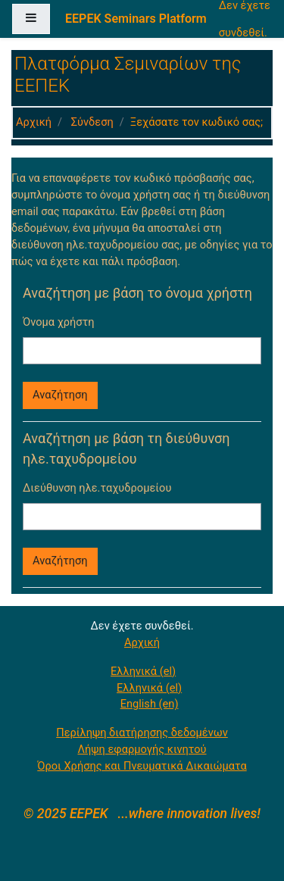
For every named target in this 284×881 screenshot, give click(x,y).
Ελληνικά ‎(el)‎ (143, 671)
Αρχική (33, 122)
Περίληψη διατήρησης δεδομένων (142, 732)
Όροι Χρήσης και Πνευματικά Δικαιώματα (141, 766)
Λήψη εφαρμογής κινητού (141, 749)
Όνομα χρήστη (59, 322)
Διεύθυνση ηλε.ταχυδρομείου (97, 488)
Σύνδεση (92, 122)
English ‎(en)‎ (149, 704)
